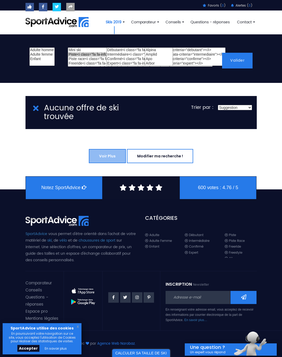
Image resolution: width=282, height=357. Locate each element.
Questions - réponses (210, 22)
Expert (191, 253)
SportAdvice (36, 234)
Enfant (42, 59)
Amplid (158, 54)
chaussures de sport (97, 240)
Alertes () (242, 5)
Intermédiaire (197, 241)
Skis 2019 (115, 22)
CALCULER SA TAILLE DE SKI (141, 353)
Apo (158, 59)
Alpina (158, 50)
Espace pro (36, 311)
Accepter (28, 348)
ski (49, 240)
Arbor (158, 63)
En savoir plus (56, 348)
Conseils (174, 22)
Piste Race (235, 241)
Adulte (152, 235)
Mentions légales (41, 318)
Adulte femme (42, 54)
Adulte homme (42, 50)
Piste (230, 235)
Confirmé (194, 246)
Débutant (194, 235)
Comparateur (144, 22)
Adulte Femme (158, 241)
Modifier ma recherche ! (160, 156)
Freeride (233, 246)
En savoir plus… (195, 320)
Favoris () (214, 5)
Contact (245, 22)
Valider (237, 60)
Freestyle (233, 253)
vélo (63, 240)
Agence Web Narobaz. (116, 344)
